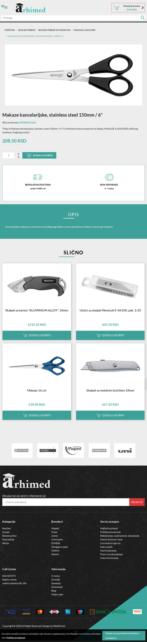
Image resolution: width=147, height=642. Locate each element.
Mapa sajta (57, 596)
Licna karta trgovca (110, 545)
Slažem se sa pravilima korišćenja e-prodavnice (123, 635)
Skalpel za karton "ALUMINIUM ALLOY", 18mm (36, 311)
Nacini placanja (108, 553)
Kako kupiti (106, 549)
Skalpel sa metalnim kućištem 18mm (110, 393)
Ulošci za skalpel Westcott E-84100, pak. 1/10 (110, 311)
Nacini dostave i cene (111, 542)
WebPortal (59, 628)
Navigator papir (59, 549)
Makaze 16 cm (36, 393)
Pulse (54, 534)
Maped (55, 530)
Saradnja (56, 585)
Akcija (5, 545)
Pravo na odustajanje (111, 556)
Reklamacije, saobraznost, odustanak (119, 538)
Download (56, 589)
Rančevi (6, 530)
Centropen (57, 542)
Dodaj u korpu (39, 155)
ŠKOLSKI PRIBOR (26, 30)
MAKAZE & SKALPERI (84, 30)
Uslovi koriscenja (109, 560)
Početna (10, 30)
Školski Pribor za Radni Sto (54, 30)
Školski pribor (9, 538)
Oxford (55, 553)
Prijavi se (137, 504)
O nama (55, 578)
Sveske (6, 534)
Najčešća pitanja (109, 530)
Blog (53, 593)
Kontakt (55, 581)
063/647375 (9, 578)
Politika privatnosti (110, 534)
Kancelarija (8, 542)
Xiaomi (55, 556)
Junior (54, 538)
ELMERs (55, 545)
